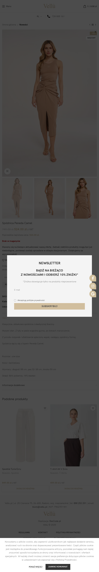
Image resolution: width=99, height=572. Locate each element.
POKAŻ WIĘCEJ (36, 567)
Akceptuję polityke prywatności (31, 300)
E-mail (17, 290)
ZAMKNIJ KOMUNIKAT (57, 567)
